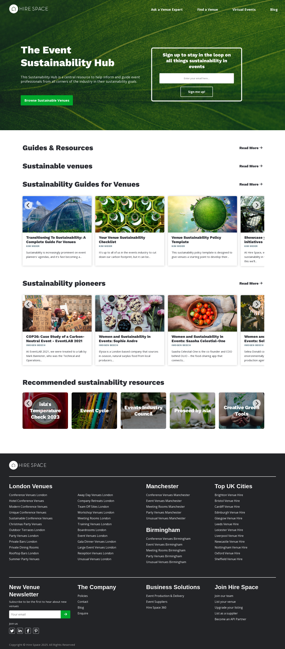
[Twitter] (12, 631)
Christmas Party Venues (25, 524)
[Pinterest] (36, 631)
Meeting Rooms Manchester (165, 507)
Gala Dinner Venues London (97, 542)
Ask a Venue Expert (167, 9)
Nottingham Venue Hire (231, 547)
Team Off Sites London (93, 507)
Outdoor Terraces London (27, 530)
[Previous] (28, 205)
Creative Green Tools (241, 410)
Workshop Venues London (96, 512)
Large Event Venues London (97, 547)
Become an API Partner (230, 619)
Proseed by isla (192, 411)
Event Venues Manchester (164, 501)
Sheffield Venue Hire (228, 559)
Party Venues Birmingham (164, 556)
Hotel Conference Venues (26, 501)
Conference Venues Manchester (168, 495)
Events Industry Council (143, 410)
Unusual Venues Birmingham (166, 562)
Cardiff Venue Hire (227, 507)
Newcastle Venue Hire (230, 542)
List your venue (225, 602)
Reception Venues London (95, 553)
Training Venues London (95, 524)
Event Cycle (94, 411)
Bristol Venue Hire (227, 501)
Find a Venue (207, 9)
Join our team (224, 596)
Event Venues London (92, 536)
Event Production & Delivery (165, 596)
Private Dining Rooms (24, 547)
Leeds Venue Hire (227, 524)
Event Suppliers (156, 602)
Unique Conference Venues (27, 512)
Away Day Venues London (95, 495)
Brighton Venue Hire (229, 495)
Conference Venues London (28, 495)
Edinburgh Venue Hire (230, 512)
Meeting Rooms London (94, 518)
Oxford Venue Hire (227, 553)
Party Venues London (24, 536)
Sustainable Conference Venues (31, 518)
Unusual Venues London (94, 559)
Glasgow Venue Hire (228, 518)
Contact (83, 602)
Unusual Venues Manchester (166, 518)
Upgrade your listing (229, 607)
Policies (83, 596)
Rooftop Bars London (24, 553)
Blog (274, 9)
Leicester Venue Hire (229, 530)
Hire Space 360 (156, 607)
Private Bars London (23, 542)
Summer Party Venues (24, 559)
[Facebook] (28, 631)
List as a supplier (226, 613)
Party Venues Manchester (163, 512)
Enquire (83, 613)
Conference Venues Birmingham (168, 539)
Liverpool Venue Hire (229, 536)
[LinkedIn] (20, 631)
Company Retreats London (96, 501)
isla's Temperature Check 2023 (45, 410)
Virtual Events (244, 9)
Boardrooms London (92, 530)
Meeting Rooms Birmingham (165, 550)
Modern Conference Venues (28, 507)
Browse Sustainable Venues (46, 100)
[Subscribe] (65, 614)
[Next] (257, 205)
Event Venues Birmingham (164, 544)
